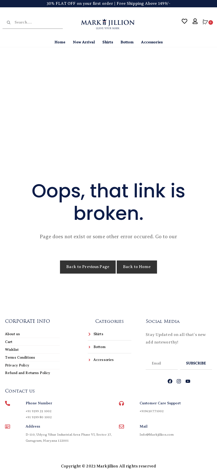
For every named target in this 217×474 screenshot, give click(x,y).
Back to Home (137, 267)
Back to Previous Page (87, 267)
